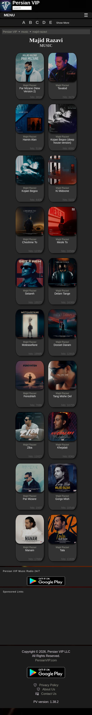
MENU (9, 15)
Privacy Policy (48, 685)
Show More (62, 22)
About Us (48, 689)
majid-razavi (39, 31)
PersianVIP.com (46, 660)
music (24, 31)
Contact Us (48, 693)
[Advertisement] (46, 619)
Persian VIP (10, 31)
